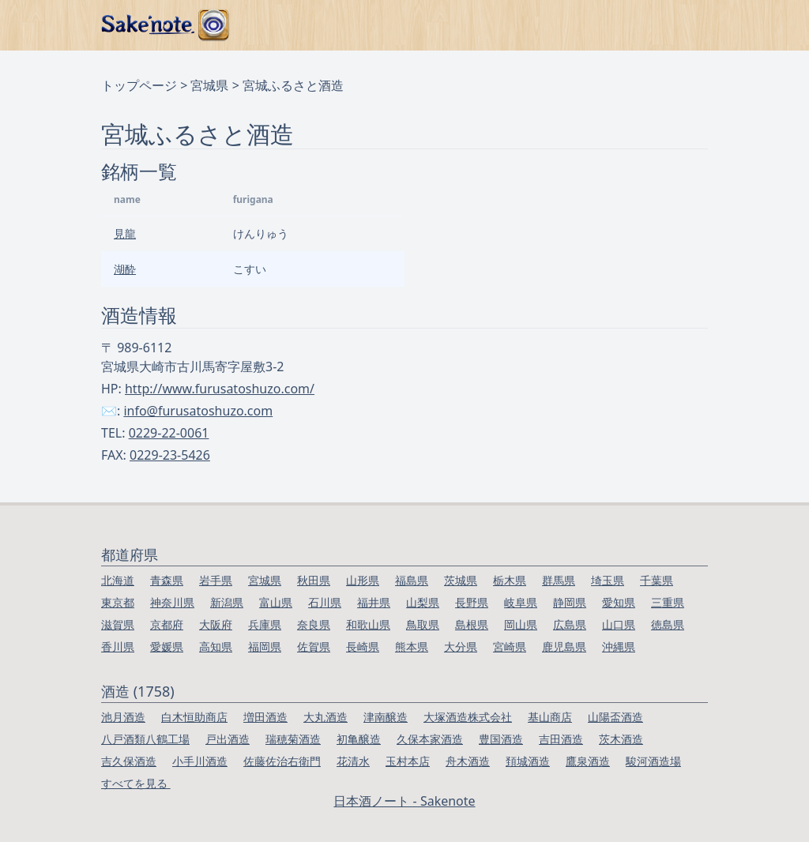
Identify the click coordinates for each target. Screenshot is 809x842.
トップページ (139, 85)
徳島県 (667, 624)
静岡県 (569, 602)
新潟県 (226, 602)
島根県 (471, 624)
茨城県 (460, 580)
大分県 (460, 646)
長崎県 (362, 646)
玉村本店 (408, 761)
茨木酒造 (621, 738)
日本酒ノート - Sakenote (404, 801)
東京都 (117, 602)
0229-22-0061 (169, 433)
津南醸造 (385, 716)
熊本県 (411, 646)
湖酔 (125, 268)
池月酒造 (123, 716)
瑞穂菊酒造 (293, 738)
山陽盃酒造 (615, 716)
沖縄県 (618, 646)
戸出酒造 (227, 738)
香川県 (117, 646)
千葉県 (656, 580)
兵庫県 (264, 624)
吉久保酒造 (128, 761)
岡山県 (520, 624)
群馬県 (558, 580)
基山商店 (550, 716)
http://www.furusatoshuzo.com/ (219, 388)
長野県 (471, 602)
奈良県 (313, 624)
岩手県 (215, 580)
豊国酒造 (501, 738)
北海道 (117, 580)
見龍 (125, 233)
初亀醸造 (359, 738)
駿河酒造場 (653, 761)
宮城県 (209, 85)
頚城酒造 (528, 761)
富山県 (275, 602)
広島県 (569, 624)
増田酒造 (265, 716)
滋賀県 (117, 624)
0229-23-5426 (170, 455)
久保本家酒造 (430, 738)
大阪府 (215, 624)
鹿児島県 (564, 646)
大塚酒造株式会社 (467, 716)
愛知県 (618, 602)
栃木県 (509, 580)
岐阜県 (520, 602)
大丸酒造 (325, 716)
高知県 (215, 646)
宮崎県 (509, 646)
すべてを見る (136, 783)
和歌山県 (368, 624)
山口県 (618, 624)
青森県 (166, 580)
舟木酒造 (468, 761)
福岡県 (264, 646)
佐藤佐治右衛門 (282, 761)
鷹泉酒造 (588, 761)
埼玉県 (607, 580)
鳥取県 (422, 624)
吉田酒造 (561, 738)
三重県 (667, 602)
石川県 (324, 602)
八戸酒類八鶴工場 (145, 738)
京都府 (166, 624)
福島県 (411, 580)
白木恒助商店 (194, 716)
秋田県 (313, 580)
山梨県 (422, 602)
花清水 (353, 761)
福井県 (373, 602)
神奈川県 (172, 602)
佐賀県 (313, 646)
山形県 (362, 580)
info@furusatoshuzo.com (198, 410)
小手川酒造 (200, 761)
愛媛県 (166, 646)
